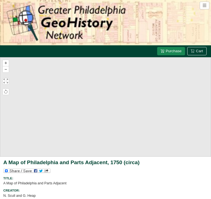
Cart (197, 51)
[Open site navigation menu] (204, 5)
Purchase (171, 51)
